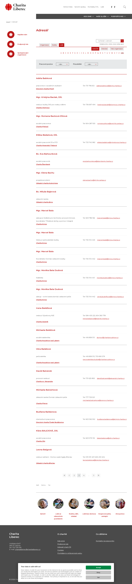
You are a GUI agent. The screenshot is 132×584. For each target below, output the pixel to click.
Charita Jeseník (42, 322)
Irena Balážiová (44, 308)
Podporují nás (62, 544)
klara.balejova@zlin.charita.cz (108, 438)
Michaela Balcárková (47, 390)
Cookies (60, 550)
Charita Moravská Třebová (46, 145)
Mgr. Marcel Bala (45, 210)
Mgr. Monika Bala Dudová (49, 270)
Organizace (45, 45)
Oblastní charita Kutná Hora (47, 183)
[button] (88, 16)
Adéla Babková (44, 78)
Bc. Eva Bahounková (46, 154)
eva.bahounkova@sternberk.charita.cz (98, 161)
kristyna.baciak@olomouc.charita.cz (111, 105)
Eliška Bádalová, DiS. (46, 135)
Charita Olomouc (43, 108)
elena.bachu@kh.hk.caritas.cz (94, 180)
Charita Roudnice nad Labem (47, 341)
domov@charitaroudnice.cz (107, 337)
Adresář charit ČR (64, 547)
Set (98, 577)
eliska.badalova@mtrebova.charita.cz (111, 142)
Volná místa (67, 7)
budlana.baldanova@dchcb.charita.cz (112, 419)
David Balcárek (44, 371)
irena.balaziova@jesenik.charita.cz (96, 319)
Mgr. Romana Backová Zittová (51, 116)
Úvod (8, 22)
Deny (98, 572)
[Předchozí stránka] (69, 475)
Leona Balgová (44, 449)
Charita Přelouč (42, 127)
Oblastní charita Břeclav (45, 463)
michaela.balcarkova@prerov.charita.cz (98, 400)
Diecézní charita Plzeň (45, 89)
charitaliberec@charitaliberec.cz (27, 549)
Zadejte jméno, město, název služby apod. (112, 44)
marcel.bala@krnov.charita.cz (108, 218)
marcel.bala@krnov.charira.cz (108, 240)
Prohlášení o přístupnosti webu (69, 553)
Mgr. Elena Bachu (45, 173)
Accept (98, 567)
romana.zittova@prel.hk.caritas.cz (110, 123)
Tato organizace (116, 49)
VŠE (122, 53)
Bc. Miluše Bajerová (46, 191)
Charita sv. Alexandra (44, 381)
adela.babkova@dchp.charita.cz (109, 86)
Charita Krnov (41, 224)
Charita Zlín (40, 441)
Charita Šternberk (43, 164)
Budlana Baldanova (46, 412)
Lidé (102, 7)
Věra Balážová (43, 349)
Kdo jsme (61, 541)
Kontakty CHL (93, 7)
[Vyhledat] (124, 7)
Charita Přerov (42, 403)
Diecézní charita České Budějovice (50, 422)
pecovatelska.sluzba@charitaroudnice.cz (99, 359)
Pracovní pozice (46, 64)
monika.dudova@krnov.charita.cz (110, 278)
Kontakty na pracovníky (105, 541)
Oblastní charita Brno (44, 202)
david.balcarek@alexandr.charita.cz (110, 378)
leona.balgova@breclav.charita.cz (96, 460)
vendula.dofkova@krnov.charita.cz (110, 297)
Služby (56, 45)
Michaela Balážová (45, 330)
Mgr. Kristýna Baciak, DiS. (49, 97)
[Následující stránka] (93, 475)
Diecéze (102, 49)
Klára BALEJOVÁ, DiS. (47, 431)
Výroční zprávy (80, 7)
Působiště (77, 64)
